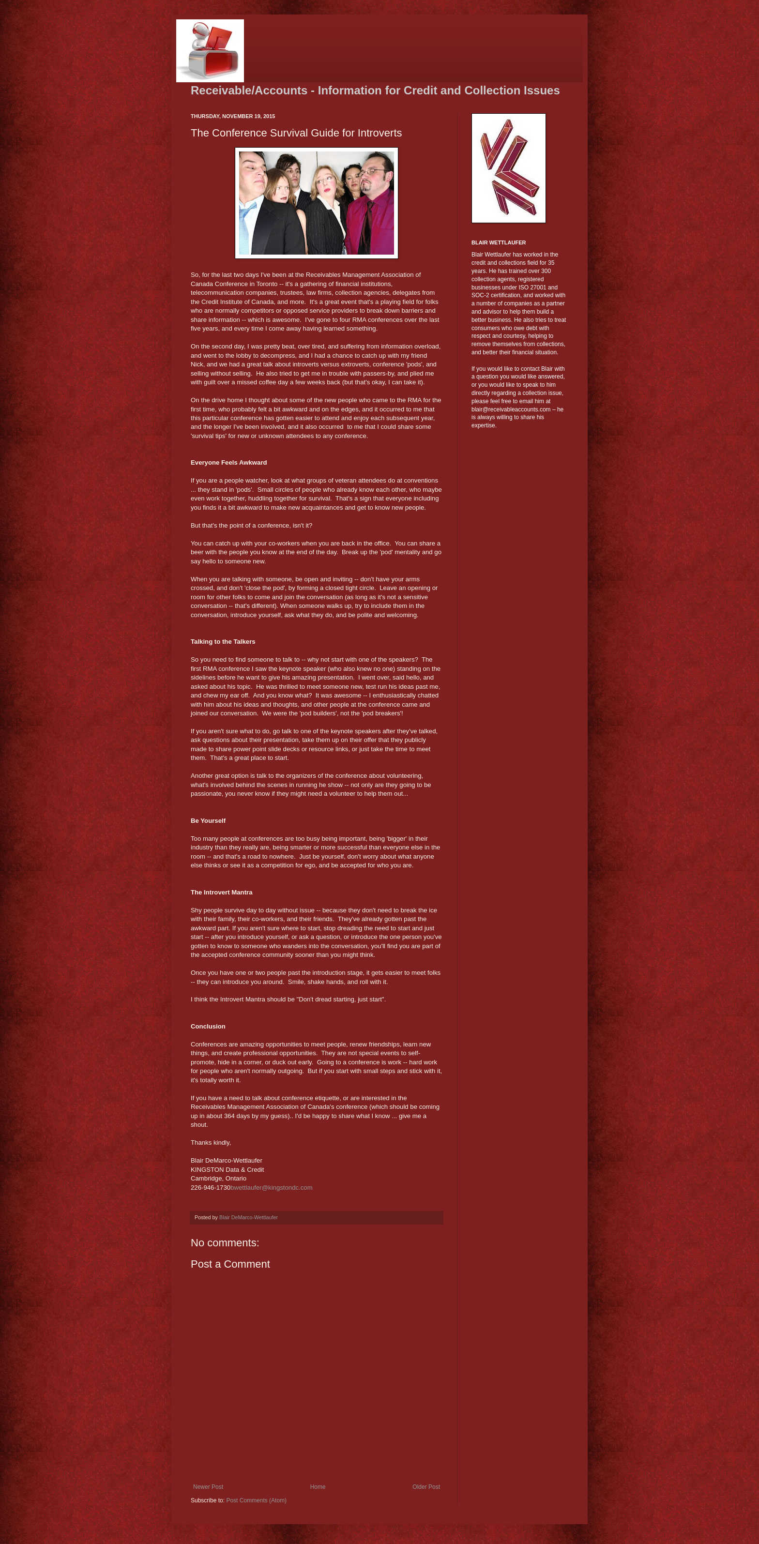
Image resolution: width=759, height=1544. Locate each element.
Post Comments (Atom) (256, 1500)
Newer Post (208, 1486)
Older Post (426, 1486)
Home (318, 1486)
